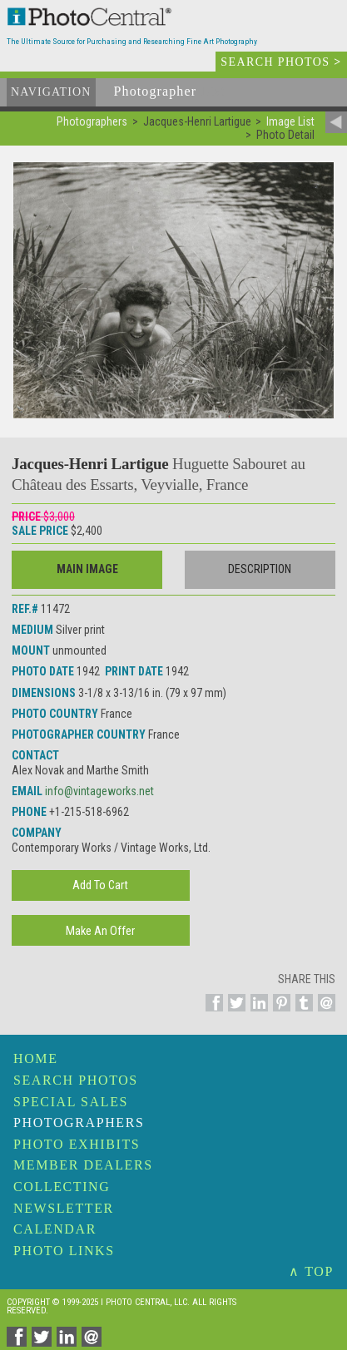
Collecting (61, 1186)
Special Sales (70, 1102)
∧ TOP (311, 1271)
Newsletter (63, 1208)
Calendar (55, 1229)
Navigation (51, 92)
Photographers (78, 1122)
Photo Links (64, 1251)
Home (35, 1058)
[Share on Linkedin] (256, 1012)
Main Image (87, 569)
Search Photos (75, 1080)
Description (259, 569)
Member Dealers (83, 1165)
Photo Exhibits (76, 1144)
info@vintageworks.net (99, 791)
